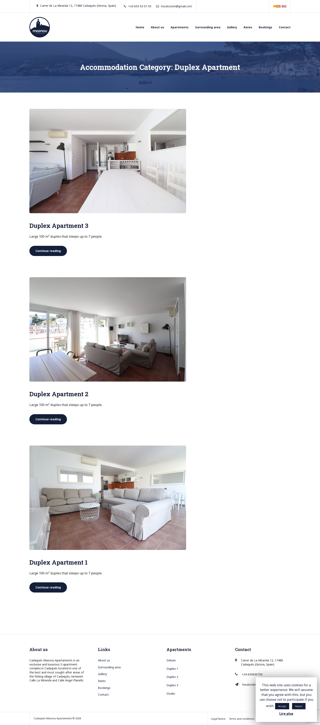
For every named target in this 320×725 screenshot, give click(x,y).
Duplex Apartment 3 (58, 226)
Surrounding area (207, 27)
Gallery (232, 27)
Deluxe (171, 660)
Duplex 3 (172, 685)
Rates (248, 27)
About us (157, 27)
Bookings (265, 27)
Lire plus (286, 713)
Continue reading (51, 251)
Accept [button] (282, 706)
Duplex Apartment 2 (58, 394)
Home (140, 27)
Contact (285, 27)
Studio (171, 693)
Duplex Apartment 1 (58, 562)
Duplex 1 (172, 669)
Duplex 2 (172, 677)
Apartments (180, 27)
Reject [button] (298, 706)
